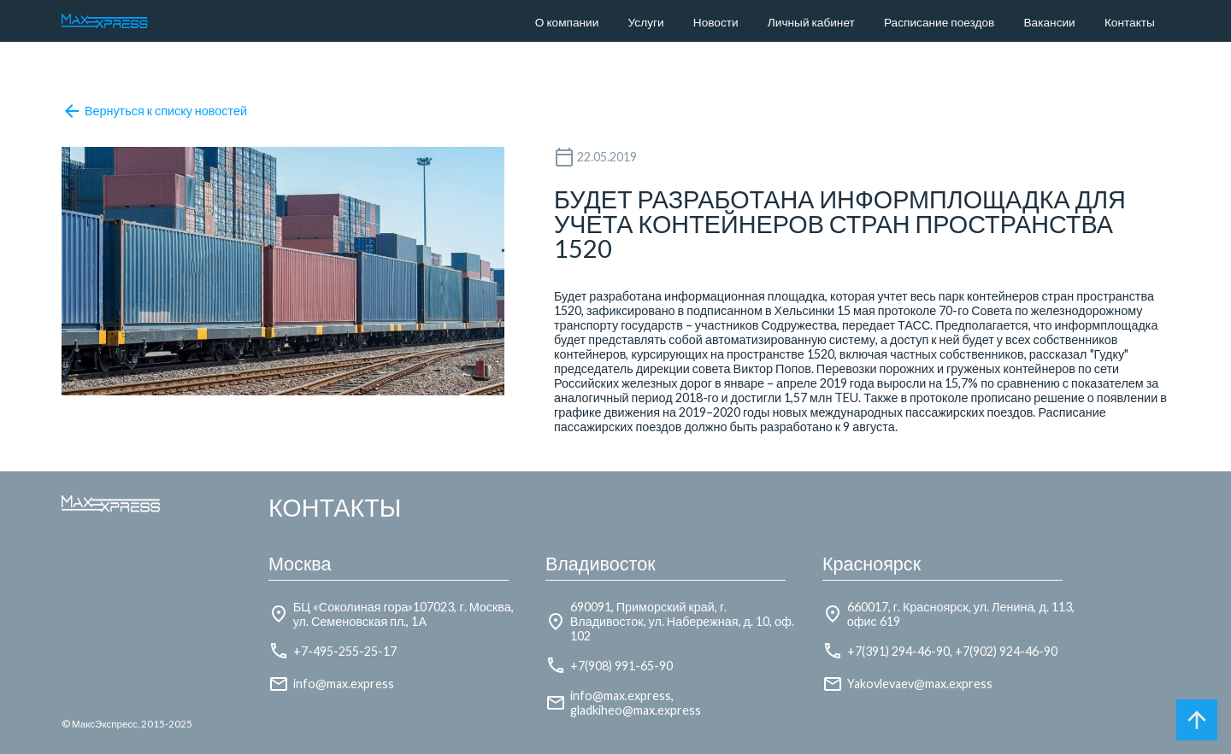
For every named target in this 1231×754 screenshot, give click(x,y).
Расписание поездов (939, 22)
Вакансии (1049, 22)
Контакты (1129, 22)
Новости (716, 22)
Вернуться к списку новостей (154, 111)
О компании (567, 22)
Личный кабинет (811, 22)
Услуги (646, 22)
